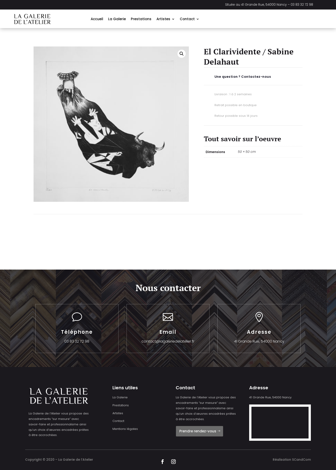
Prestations (141, 19)
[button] (182, 54)
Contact (187, 19)
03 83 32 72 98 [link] (302, 4)
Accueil (97, 19)
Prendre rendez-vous (197, 431)
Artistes (163, 19)
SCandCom (301, 459)
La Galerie (117, 19)
